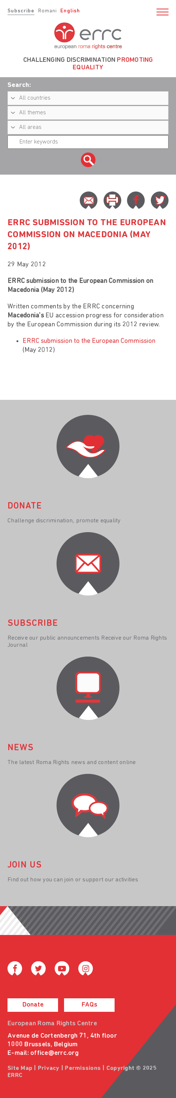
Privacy (49, 1068)
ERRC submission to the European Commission (88, 341)
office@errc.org (54, 1053)
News (20, 747)
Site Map (19, 1068)
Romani (47, 11)
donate (24, 506)
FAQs (89, 1004)
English (70, 11)
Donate (32, 1004)
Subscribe (20, 11)
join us (24, 865)
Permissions (83, 1068)
